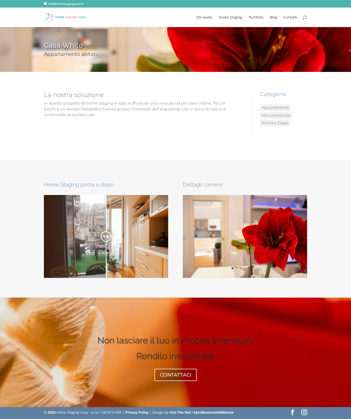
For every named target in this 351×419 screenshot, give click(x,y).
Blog (273, 17)
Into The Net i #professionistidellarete (201, 412)
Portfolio (256, 17)
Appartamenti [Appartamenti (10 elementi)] (275, 107)
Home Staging (230, 17)
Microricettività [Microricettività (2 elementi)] (276, 115)
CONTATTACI (175, 375)
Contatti (290, 17)
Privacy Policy (136, 412)
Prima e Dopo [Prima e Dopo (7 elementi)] (275, 123)
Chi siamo (204, 17)
